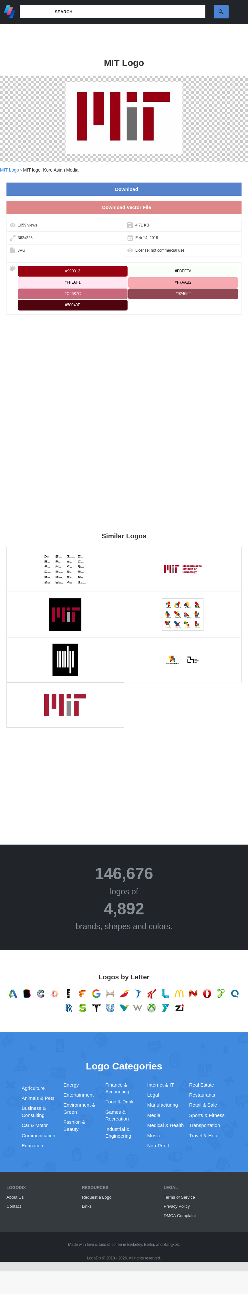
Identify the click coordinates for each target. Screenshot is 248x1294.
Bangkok (171, 1244)
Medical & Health (165, 1125)
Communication (38, 1135)
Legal (153, 1095)
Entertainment (79, 1095)
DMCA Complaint (180, 1215)
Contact (13, 1206)
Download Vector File (126, 207)
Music (153, 1135)
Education (32, 1145)
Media (153, 1115)
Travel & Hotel (204, 1135)
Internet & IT (160, 1085)
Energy (71, 1085)
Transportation (204, 1125)
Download (126, 189)
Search (221, 11)
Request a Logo (96, 1197)
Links (86, 1206)
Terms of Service (179, 1197)
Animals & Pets (38, 1098)
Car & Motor (35, 1125)
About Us (15, 1197)
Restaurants (202, 1095)
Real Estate (201, 1085)
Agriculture (33, 1088)
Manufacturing (162, 1105)
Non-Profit (158, 1145)
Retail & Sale (203, 1105)
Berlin (149, 1244)
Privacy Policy (177, 1206)
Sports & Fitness (206, 1115)
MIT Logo (9, 170)
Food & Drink (119, 1101)
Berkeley (134, 1244)
